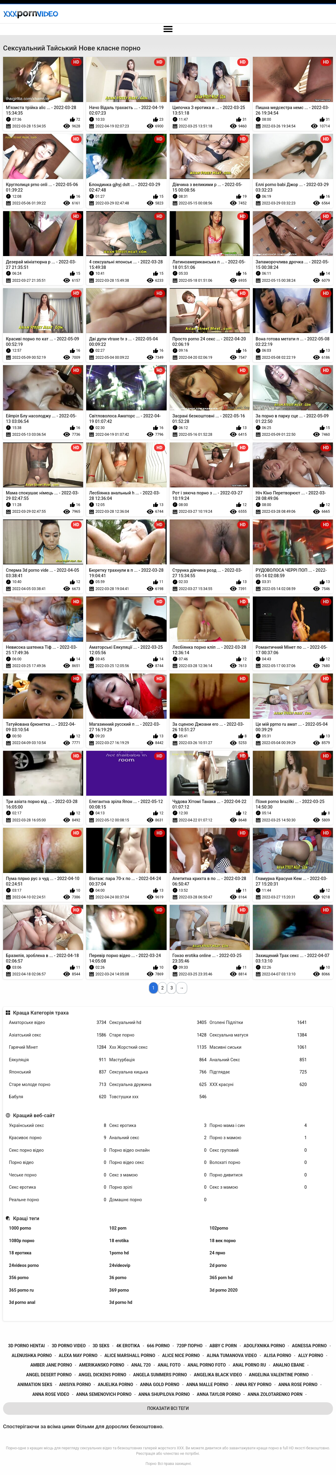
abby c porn (223, 1345)
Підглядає (258, 1072)
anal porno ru (249, 1365)
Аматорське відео (57, 1022)
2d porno (218, 1265)
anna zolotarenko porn (275, 1394)
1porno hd (119, 1252)
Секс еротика (157, 1125)
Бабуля (57, 1096)
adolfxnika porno (264, 1345)
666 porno (158, 1345)
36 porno (117, 1277)
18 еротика (20, 1252)
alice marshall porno (129, 1355)
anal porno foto (206, 1365)
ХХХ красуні (258, 1084)
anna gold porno (159, 1384)
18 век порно (222, 1240)
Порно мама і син (258, 1125)
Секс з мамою (157, 1175)
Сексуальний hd (157, 1022)
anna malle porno (207, 1384)
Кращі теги (26, 1218)
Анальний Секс (258, 1059)
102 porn (117, 1228)
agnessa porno (309, 1345)
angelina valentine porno (279, 1374)
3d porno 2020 (223, 1290)
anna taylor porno (219, 1394)
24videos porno (24, 1265)
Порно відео (57, 1162)
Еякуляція (57, 1059)
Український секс (57, 1125)
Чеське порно (57, 1175)
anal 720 (141, 1365)
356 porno (18, 1277)
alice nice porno (181, 1355)
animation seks (34, 1384)
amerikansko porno (101, 1365)
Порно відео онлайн (157, 1150)
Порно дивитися (258, 1175)
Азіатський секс (57, 1035)
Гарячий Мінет (57, 1047)
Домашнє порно (157, 1199)
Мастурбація (157, 1059)
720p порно (190, 1345)
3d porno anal (22, 1302)
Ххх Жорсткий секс (157, 1047)
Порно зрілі (157, 1187)
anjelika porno (115, 1384)
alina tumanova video (232, 1355)
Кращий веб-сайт (34, 1115)
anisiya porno (75, 1384)
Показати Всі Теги (168, 1408)
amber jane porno (51, 1365)
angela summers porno (160, 1374)
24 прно (217, 1252)
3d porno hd (120, 1302)
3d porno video (69, 1345)
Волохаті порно (258, 1162)
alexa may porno (78, 1355)
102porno (218, 1228)
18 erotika (118, 1240)
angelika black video (218, 1374)
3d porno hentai (26, 1345)
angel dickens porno (102, 1374)
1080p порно (21, 1240)
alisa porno (277, 1355)
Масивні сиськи (258, 1047)
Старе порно (157, 1035)
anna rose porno (297, 1384)
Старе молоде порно (57, 1084)
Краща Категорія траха (41, 1013)
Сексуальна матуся (258, 1035)
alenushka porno (32, 1355)
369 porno (119, 1290)
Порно (151, 1464)
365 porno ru (21, 1290)
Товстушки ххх (157, 1096)
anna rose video (50, 1394)
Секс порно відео (57, 1150)
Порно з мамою (258, 1137)
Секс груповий (258, 1150)
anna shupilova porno (164, 1394)
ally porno (310, 1355)
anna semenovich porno (103, 1394)
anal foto (169, 1365)
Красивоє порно (57, 1137)
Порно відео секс (157, 1162)
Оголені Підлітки (258, 1022)
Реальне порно (57, 1199)
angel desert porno (49, 1374)
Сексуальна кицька (157, 1072)
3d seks (101, 1345)
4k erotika (128, 1345)
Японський (57, 1072)
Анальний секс (157, 1137)
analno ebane (289, 1365)
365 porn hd (221, 1277)
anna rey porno (253, 1384)
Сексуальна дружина (157, 1084)
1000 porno (20, 1228)
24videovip (119, 1265)
